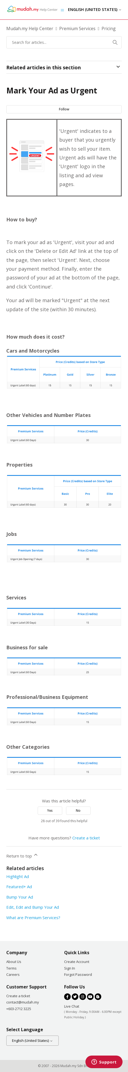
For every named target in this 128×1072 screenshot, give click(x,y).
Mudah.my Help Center (29, 28)
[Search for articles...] (63, 42)
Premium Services (77, 28)
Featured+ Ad (19, 886)
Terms (11, 968)
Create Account (76, 961)
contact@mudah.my (22, 1002)
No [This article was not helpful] (78, 810)
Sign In (69, 968)
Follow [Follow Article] (64, 109)
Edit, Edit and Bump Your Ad (32, 907)
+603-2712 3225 (18, 1008)
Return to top (22, 855)
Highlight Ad (17, 876)
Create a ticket (86, 838)
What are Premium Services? (33, 917)
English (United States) (95, 9)
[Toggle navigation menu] (62, 9)
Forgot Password (78, 974)
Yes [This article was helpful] (50, 810)
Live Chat (71, 1006)
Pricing (109, 28)
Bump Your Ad (19, 897)
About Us (13, 961)
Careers (13, 974)
